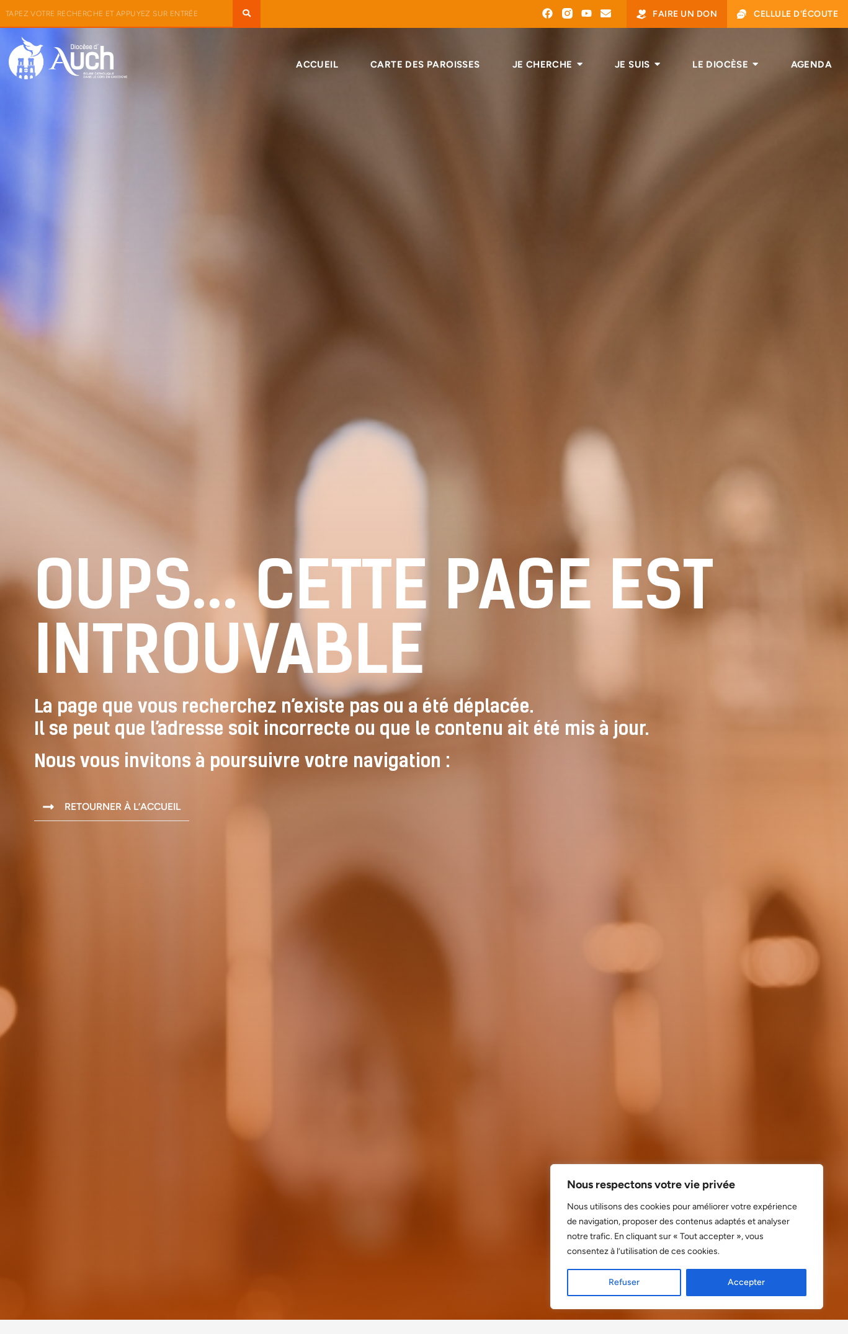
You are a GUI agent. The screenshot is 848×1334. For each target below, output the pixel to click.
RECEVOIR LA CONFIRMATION (420, 1312)
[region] (686, 1236)
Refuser (624, 1282)
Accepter (746, 1282)
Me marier (377, 1291)
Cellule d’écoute (728, 1311)
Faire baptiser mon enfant (421, 1270)
